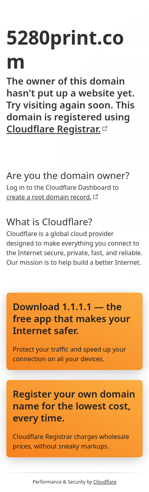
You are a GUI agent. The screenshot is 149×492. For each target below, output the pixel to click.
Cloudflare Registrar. (57, 129)
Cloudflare (104, 481)
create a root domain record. (52, 197)
